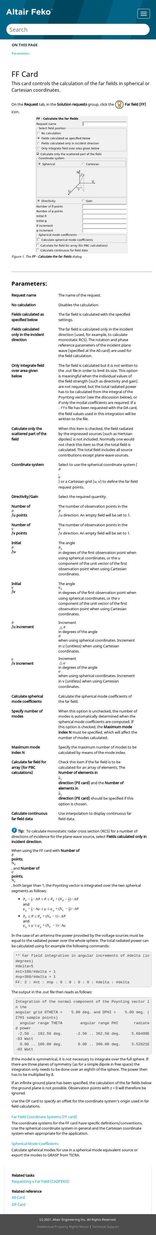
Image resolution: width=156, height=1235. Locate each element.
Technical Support (105, 1226)
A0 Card (18, 1197)
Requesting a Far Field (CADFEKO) (40, 1181)
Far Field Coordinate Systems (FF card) (44, 1116)
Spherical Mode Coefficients (34, 1143)
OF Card (18, 1204)
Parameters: (21, 53)
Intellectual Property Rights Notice (63, 1226)
